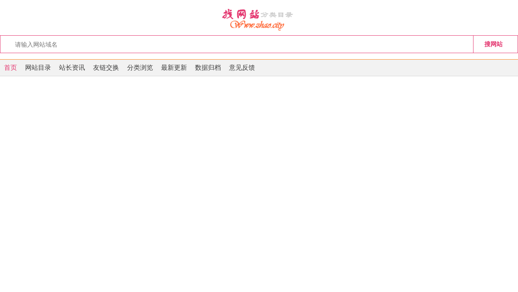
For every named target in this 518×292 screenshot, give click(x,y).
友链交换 (106, 67)
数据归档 (208, 67)
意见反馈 (242, 67)
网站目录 (38, 67)
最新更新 (174, 67)
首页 (10, 67)
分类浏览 (140, 67)
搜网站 (493, 44)
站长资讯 (72, 67)
